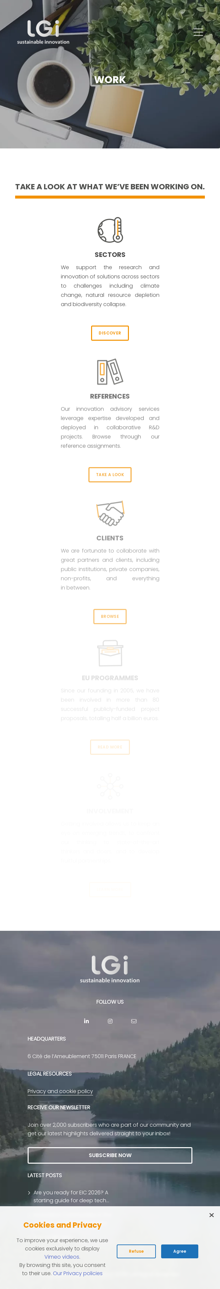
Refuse (136, 1251)
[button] (198, 32)
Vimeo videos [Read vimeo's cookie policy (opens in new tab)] (61, 1257)
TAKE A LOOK (110, 468)
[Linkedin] (86, 1021)
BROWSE (110, 610)
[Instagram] (110, 1021)
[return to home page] (43, 32)
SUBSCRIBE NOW (110, 1155)
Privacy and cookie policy (60, 1091)
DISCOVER (110, 333)
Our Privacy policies (78, 1273)
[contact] (134, 1021)
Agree (179, 1251)
